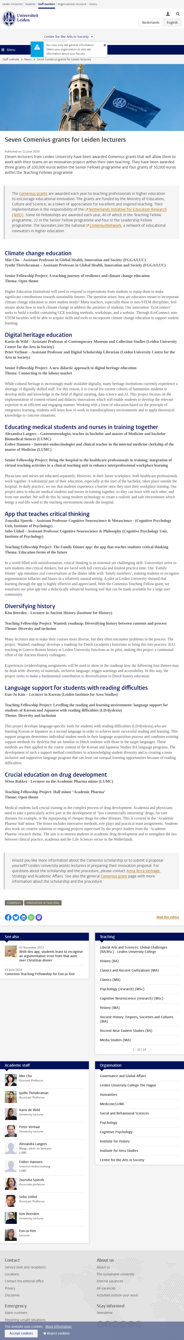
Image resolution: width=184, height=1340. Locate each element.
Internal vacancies (110, 1281)
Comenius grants (33, 193)
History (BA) (109, 961)
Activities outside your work (117, 1295)
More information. (58, 1326)
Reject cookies (58, 1333)
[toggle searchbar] (178, 13)
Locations (12, 1274)
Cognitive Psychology (116, 1132)
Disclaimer (12, 1295)
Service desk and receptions (25, 1267)
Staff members (46, 4)
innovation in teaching (43, 903)
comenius (14, 903)
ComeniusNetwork (105, 225)
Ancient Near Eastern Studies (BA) (126, 1031)
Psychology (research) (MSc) (122, 989)
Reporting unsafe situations (25, 1320)
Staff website (10, 59)
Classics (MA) (110, 980)
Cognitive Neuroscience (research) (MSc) (131, 998)
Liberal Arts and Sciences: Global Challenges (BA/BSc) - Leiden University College (133, 949)
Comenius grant (114, 876)
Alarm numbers (16, 1313)
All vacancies (106, 1288)
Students (30, 4)
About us (103, 1267)
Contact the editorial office (24, 1281)
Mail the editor (167, 917)
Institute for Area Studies (119, 1150)
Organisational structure (72, 4)
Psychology (108, 1122)
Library (93, 4)
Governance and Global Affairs (123, 1076)
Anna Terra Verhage (143, 870)
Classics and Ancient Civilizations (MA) (129, 970)
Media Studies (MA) (115, 1040)
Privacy (10, 1288)
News (27, 59)
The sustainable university (115, 1274)
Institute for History (115, 1141)
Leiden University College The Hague (128, 1085)
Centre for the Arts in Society (122, 1160)
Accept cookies (21, 1333)
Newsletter (105, 1313)
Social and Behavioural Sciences (124, 1113)
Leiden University (12, 4)
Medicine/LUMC (112, 1104)
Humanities (108, 1094)
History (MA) (110, 1008)
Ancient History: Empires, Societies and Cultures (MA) (136, 1019)
